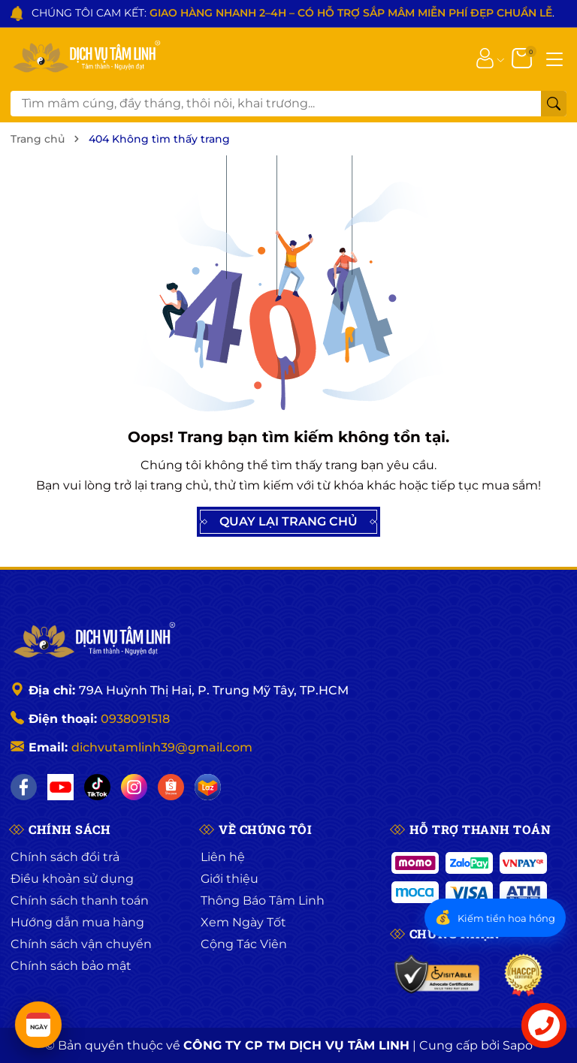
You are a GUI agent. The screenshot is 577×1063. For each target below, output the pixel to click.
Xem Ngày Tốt (243, 922)
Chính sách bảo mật (71, 966)
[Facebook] (24, 787)
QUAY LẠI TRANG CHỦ (288, 522)
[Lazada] (208, 787)
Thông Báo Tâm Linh (263, 900)
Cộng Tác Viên (244, 944)
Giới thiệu (229, 879)
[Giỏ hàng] (523, 57)
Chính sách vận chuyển (81, 944)
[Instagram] (134, 787)
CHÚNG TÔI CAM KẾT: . (293, 13)
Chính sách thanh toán (80, 900)
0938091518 (135, 719)
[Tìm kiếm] (553, 103)
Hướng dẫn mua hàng (77, 922)
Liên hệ (223, 857)
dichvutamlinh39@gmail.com (161, 747)
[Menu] (554, 58)
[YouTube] (60, 787)
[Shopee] (171, 787)
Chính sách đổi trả (65, 857)
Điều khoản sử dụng (72, 879)
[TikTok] (97, 787)
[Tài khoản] (485, 57)
